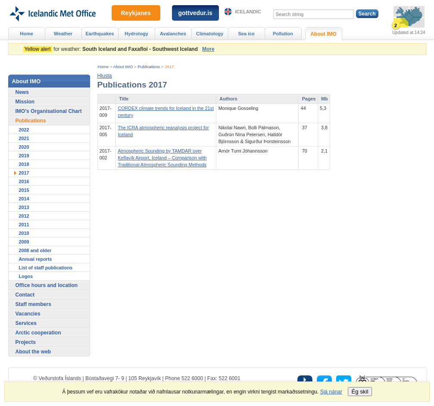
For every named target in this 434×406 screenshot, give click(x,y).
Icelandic (248, 11)
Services (26, 323)
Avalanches (173, 33)
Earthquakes (99, 33)
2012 (24, 216)
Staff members (33, 304)
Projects (26, 342)
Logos (26, 276)
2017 (169, 66)
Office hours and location (47, 285)
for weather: (112, 49)
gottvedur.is (195, 12)
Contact (25, 295)
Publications (148, 66)
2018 (24, 164)
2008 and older (35, 250)
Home (103, 66)
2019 (24, 155)
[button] (104, 76)
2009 (24, 241)
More (208, 49)
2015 (24, 190)
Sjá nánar (331, 392)
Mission (25, 102)
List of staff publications (46, 267)
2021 (24, 138)
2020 (24, 147)
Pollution (283, 33)
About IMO (123, 66)
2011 (24, 224)
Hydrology (136, 33)
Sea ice (246, 33)
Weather (63, 33)
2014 (24, 198)
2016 (24, 181)
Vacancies (28, 314)
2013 (24, 207)
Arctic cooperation (38, 333)
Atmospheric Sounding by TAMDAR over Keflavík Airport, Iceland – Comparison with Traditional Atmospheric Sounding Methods (162, 157)
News (22, 92)
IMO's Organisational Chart (49, 111)
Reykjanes (136, 12)
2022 (24, 129)
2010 (24, 233)
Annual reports (35, 259)
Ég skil (359, 391)
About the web (33, 352)
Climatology (209, 33)
